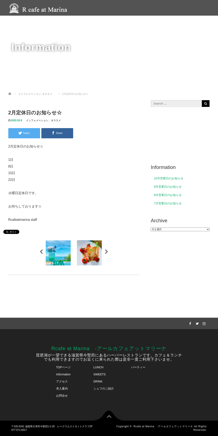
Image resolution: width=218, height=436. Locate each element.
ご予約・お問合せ (197, 22)
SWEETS (100, 374)
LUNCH (98, 367)
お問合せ (62, 395)
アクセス (171, 22)
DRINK (98, 381)
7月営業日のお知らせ (168, 203)
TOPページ (63, 367)
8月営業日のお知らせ (168, 195)
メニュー (100, 22)
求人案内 (62, 388)
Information (63, 374)
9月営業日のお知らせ (168, 186)
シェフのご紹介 (147, 22)
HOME (81, 22)
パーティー (121, 22)
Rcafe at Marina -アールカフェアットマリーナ (108, 348)
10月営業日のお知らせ (168, 178)
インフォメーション (37, 120)
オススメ (56, 120)
